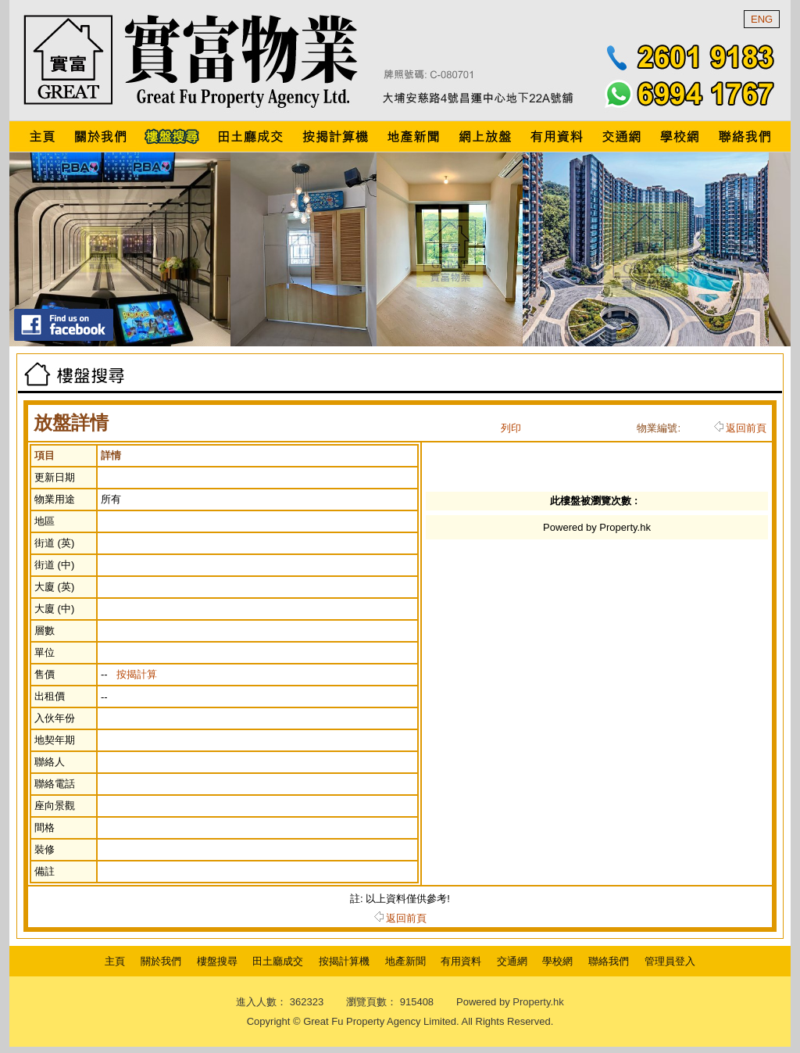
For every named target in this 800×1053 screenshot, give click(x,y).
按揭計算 (136, 674)
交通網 (512, 961)
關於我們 (161, 961)
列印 (511, 428)
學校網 (557, 961)
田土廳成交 (277, 961)
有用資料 (461, 961)
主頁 (115, 961)
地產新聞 (405, 961)
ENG (762, 19)
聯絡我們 (608, 961)
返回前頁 (740, 428)
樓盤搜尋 (217, 961)
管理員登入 (670, 961)
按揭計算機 (344, 961)
